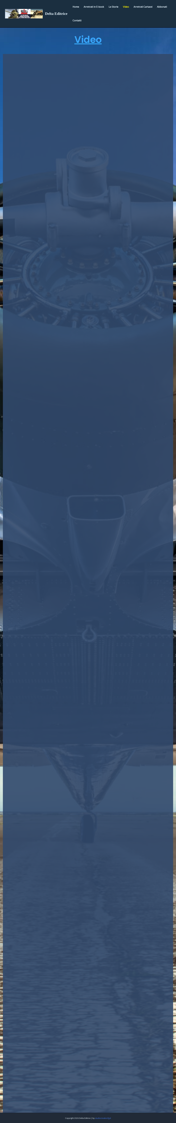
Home (76, 6)
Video (126, 6)
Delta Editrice (56, 14)
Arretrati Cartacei (143, 6)
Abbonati (162, 6)
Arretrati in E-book (94, 6)
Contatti (77, 20)
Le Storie (113, 6)
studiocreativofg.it (103, 1118)
